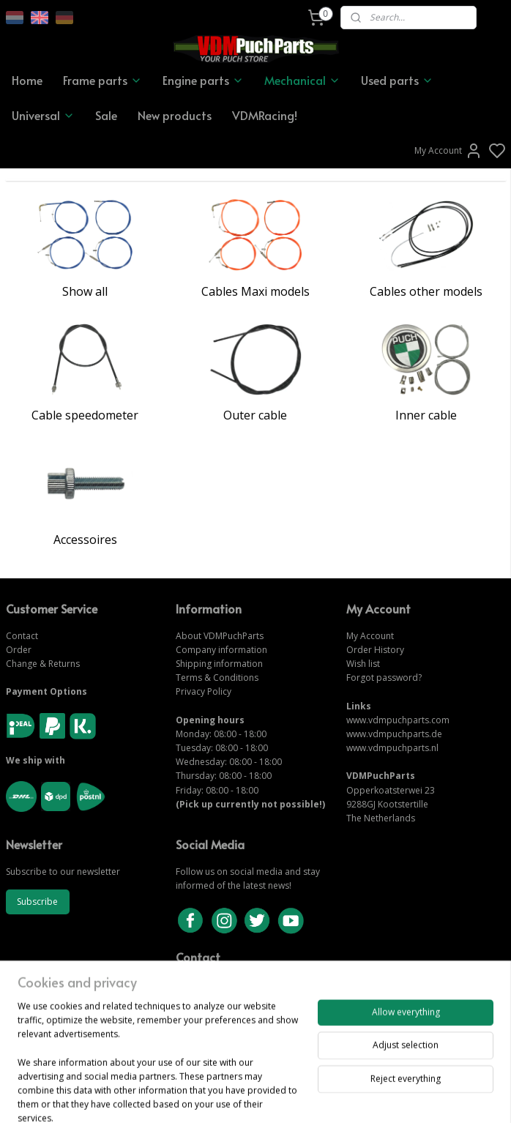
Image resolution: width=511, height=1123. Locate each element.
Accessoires (85, 539)
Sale (106, 115)
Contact (22, 636)
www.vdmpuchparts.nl (392, 748)
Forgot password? (384, 677)
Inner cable (426, 415)
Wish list (363, 663)
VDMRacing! (264, 115)
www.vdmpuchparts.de (394, 734)
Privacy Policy (203, 691)
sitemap (305, 1096)
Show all (85, 291)
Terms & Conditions (217, 677)
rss (336, 1096)
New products (175, 115)
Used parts (397, 80)
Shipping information (219, 663)
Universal (43, 115)
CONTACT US (205, 997)
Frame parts (102, 80)
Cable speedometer (84, 415)
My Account (448, 151)
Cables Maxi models (255, 291)
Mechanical (302, 80)
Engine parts (203, 80)
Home (27, 80)
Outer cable (255, 415)
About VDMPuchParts (220, 636)
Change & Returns (43, 663)
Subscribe (37, 901)
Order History (375, 649)
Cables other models (426, 291)
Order (18, 649)
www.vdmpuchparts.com (398, 720)
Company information (221, 649)
